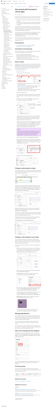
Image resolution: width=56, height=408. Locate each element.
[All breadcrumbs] (16, 6)
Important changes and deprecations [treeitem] (7, 80)
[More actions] (40, 6)
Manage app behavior (46, 13)
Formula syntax (45, 16)
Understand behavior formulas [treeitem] (8, 38)
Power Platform (19, 6)
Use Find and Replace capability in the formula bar (22, 381)
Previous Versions (8, 405)
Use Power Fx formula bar (46, 9)
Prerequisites (45, 8)
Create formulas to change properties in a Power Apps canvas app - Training (25, 389)
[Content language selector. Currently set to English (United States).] (5, 403)
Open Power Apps (52, 3)
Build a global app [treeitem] (5, 57)
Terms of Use (32, 405)
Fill (37, 287)
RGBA (32, 274)
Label (19, 92)
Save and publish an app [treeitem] (5, 68)
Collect (32, 321)
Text (17, 67)
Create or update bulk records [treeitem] (8, 49)
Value (32, 293)
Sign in (54, 1)
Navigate (24, 318)
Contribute (15, 405)
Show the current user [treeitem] (7, 45)
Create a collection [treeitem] (6, 44)
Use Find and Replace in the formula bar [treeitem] (7, 41)
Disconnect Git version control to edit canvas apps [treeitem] (7, 63)
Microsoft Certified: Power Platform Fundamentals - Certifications (24, 393)
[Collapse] (12, 6)
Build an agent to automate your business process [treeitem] (8, 33)
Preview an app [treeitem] (4, 67)
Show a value (45, 10)
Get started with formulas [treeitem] (7, 31)
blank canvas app (22, 70)
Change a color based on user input (48, 12)
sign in (26, 45)
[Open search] (52, 1)
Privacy (19, 405)
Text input (16, 187)
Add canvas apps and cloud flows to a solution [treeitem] (8, 55)
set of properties (33, 83)
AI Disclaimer (3, 405)
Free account (46, 3)
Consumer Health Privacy (25, 405)
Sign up (18, 45)
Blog (12, 405)
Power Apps (23, 6)
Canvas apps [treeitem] (4, 17)
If (23, 218)
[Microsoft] (1, 1)
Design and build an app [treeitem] (6, 23)
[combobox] (7, 8)
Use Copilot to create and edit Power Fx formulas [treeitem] (8, 35)
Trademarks (36, 405)
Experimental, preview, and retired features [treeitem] (7, 66)
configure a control (24, 46)
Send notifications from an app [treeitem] (7, 61)
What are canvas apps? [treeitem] (5, 18)
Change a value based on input (47, 11)
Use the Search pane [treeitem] (6, 39)
